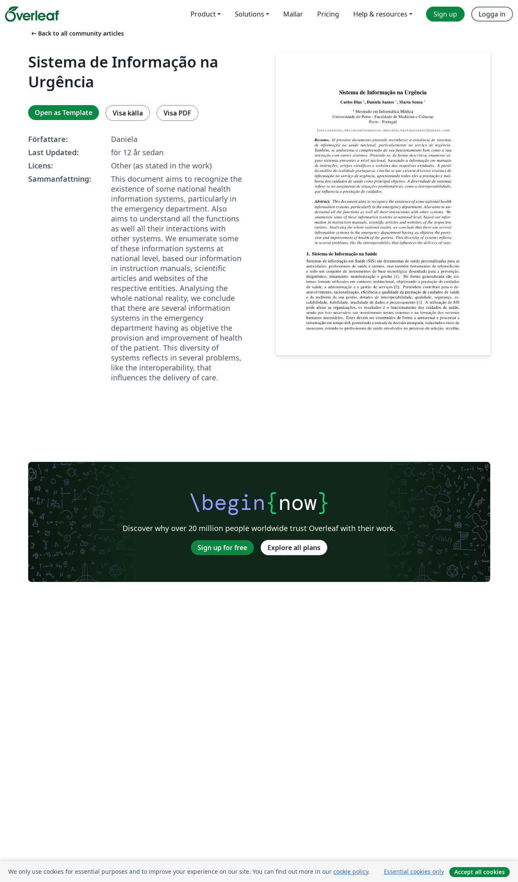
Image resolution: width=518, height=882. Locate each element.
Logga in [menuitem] (492, 14)
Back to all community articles (77, 33)
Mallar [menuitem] (293, 14)
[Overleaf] (32, 14)
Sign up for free (222, 547)
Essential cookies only (414, 871)
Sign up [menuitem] (445, 14)
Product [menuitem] (203, 14)
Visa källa (128, 113)
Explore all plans (293, 547)
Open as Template (63, 112)
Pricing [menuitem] (328, 14)
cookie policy (350, 871)
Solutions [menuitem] (249, 14)
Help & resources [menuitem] (380, 14)
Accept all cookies (479, 872)
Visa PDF (177, 113)
